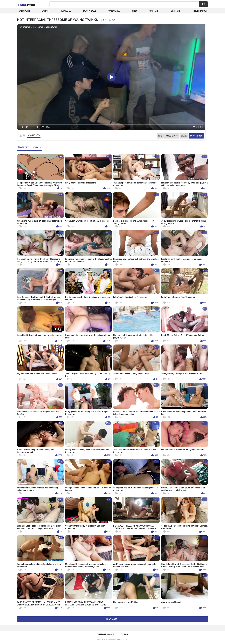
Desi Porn (176, 11)
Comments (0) (196, 136)
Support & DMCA (105, 634)
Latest (45, 11)
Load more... (112, 619)
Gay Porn (154, 11)
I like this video (20, 136)
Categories (114, 11)
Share (184, 136)
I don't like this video (23, 136)
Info (160, 136)
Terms (124, 634)
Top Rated (66, 11)
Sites (134, 11)
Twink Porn (24, 11)
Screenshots (172, 136)
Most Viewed (89, 11)
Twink (26, 4)
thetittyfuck (200, 11)
